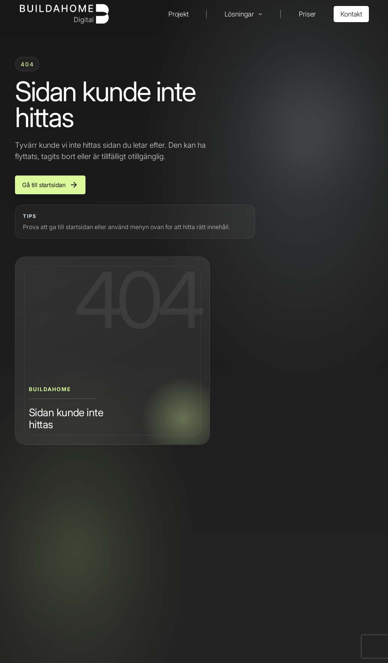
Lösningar (239, 14)
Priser (307, 14)
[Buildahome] (64, 14)
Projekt (178, 14)
